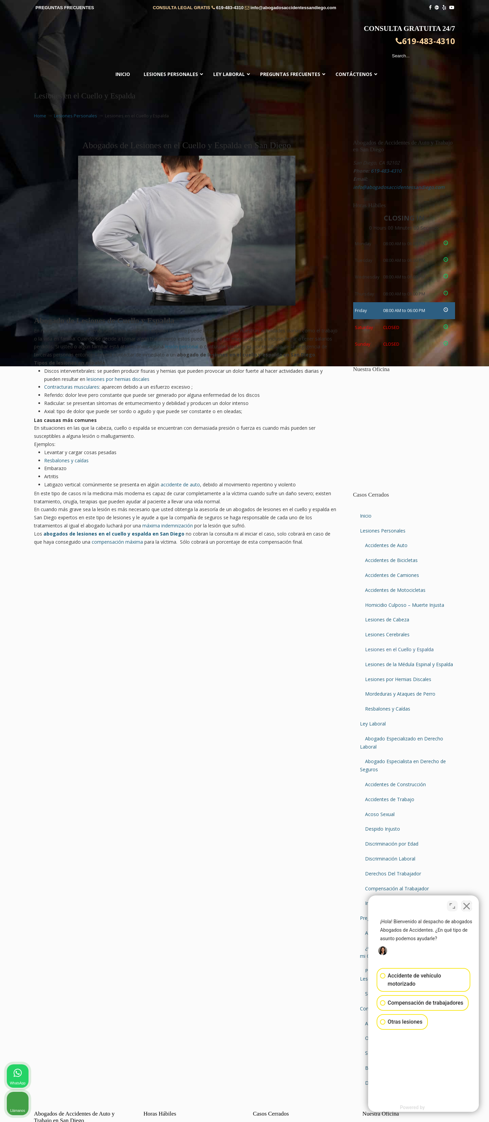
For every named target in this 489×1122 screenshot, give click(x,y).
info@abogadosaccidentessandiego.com (293, 7)
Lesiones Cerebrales (387, 634)
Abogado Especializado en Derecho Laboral (401, 742)
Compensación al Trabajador (397, 888)
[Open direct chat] (452, 905)
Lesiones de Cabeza (387, 619)
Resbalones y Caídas (387, 708)
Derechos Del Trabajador (393, 873)
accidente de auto (180, 484)
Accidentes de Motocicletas (395, 590)
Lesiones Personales (75, 116)
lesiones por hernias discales (118, 379)
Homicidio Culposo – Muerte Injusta (404, 605)
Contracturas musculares (71, 387)
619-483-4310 (229, 7)
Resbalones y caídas (66, 460)
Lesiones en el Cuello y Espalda (399, 649)
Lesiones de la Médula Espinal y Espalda (409, 664)
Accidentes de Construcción (395, 784)
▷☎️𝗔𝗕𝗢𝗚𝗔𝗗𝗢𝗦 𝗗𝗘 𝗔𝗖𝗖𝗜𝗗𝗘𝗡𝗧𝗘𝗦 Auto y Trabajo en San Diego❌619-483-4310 (244, 42)
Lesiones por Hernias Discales (398, 679)
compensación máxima (117, 542)
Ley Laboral (373, 723)
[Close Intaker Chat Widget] (466, 905)
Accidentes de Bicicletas (391, 560)
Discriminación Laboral (390, 858)
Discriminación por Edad (391, 843)
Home (40, 116)
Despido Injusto (382, 829)
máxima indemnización (167, 525)
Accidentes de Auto (386, 545)
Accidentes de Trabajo (389, 799)
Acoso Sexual (380, 814)
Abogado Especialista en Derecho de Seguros (403, 765)
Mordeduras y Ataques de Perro (400, 694)
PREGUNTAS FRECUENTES (65, 7)
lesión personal (181, 346)
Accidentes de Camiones (392, 575)
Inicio (366, 515)
